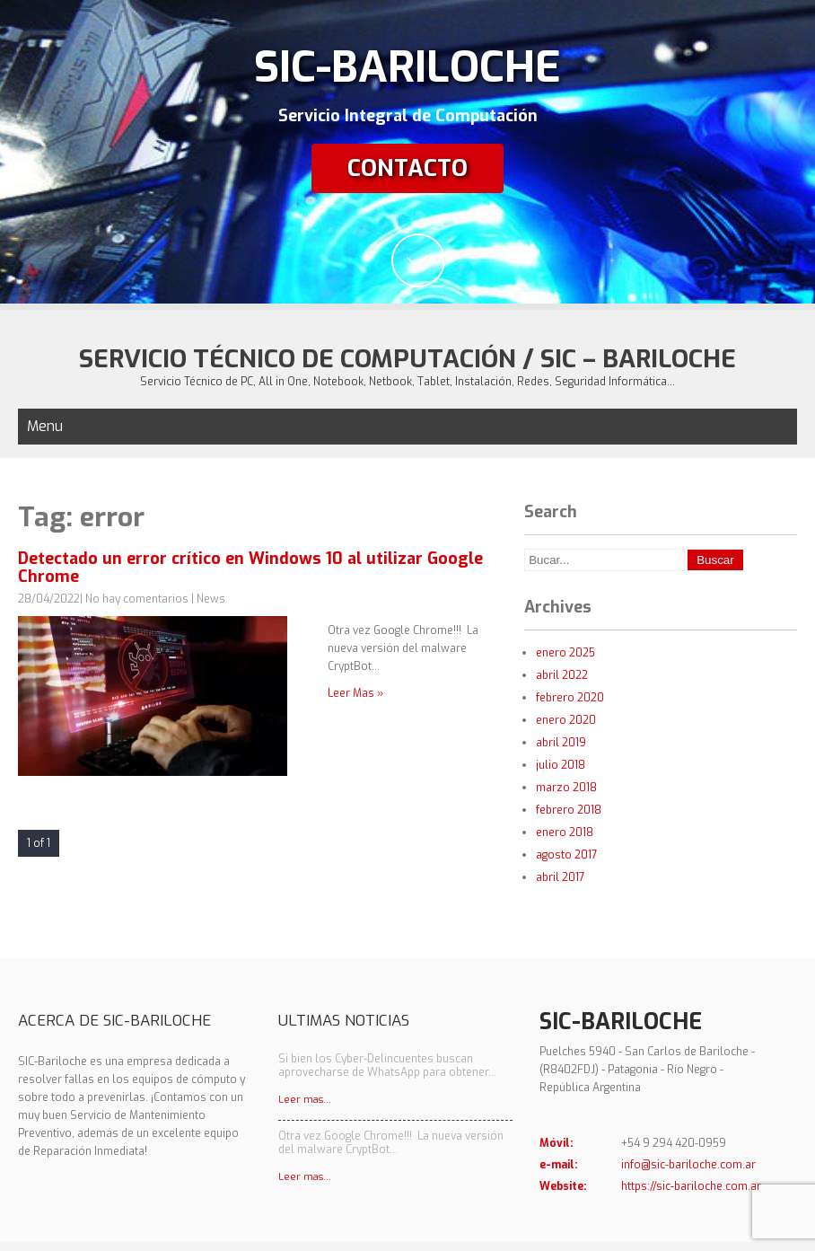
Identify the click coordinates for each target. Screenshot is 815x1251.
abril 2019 (561, 743)
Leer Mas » (355, 693)
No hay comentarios (136, 599)
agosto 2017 (567, 855)
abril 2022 (562, 675)
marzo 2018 (566, 787)
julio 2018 (560, 765)
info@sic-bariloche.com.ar (688, 1165)
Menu (45, 426)
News (211, 599)
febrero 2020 (570, 698)
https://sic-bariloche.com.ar (691, 1186)
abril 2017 (560, 877)
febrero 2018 (568, 810)
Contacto (407, 168)
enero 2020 (566, 720)
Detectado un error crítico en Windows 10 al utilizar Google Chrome (250, 567)
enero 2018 (564, 832)
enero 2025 (565, 653)
